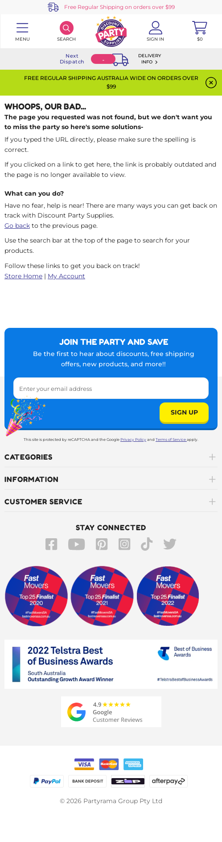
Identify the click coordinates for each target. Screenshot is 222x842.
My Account (66, 276)
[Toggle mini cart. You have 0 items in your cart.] (199, 31)
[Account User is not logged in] (155, 31)
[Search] (67, 31)
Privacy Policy (133, 439)
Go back (17, 226)
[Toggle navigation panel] (22, 31)
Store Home (23, 276)
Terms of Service (171, 439)
